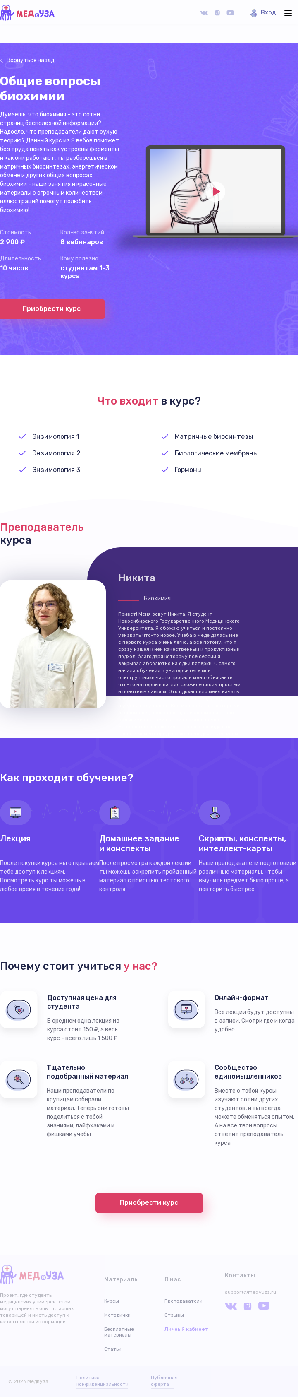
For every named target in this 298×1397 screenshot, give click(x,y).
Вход (268, 12)
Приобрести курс (149, 1203)
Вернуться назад (31, 60)
